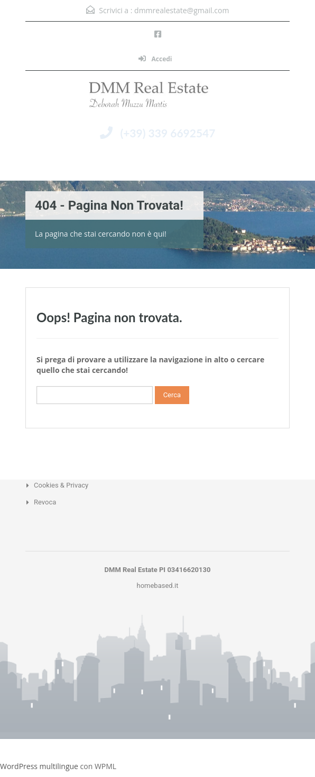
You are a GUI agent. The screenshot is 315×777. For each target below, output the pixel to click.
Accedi (155, 58)
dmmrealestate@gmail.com (181, 10)
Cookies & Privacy (61, 485)
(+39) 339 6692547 (167, 132)
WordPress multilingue (39, 766)
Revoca (45, 502)
